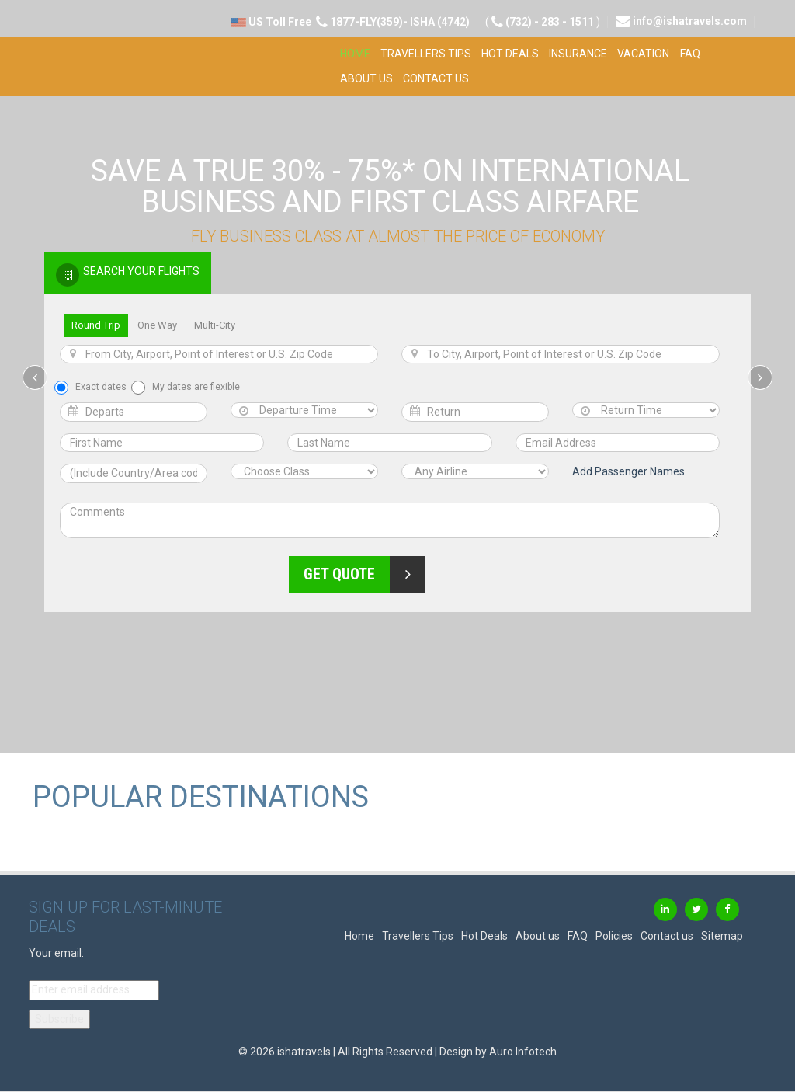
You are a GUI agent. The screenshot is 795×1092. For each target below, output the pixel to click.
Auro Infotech (523, 1051)
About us (366, 78)
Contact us (436, 78)
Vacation (643, 53)
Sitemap (722, 936)
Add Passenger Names (628, 471)
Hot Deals (510, 53)
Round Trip (95, 325)
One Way (157, 325)
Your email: (56, 953)
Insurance (578, 53)
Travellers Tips (425, 53)
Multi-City (214, 325)
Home (355, 53)
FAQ (690, 53)
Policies (614, 936)
